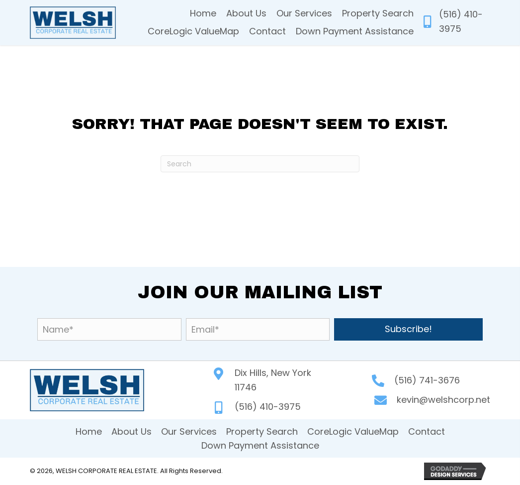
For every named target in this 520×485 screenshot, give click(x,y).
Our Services (189, 431)
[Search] (260, 163)
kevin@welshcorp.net (443, 399)
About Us (131, 431)
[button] (408, 329)
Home (89, 431)
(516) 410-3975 (268, 406)
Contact (426, 431)
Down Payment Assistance (260, 445)
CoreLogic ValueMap (353, 431)
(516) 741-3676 (427, 380)
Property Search (262, 431)
